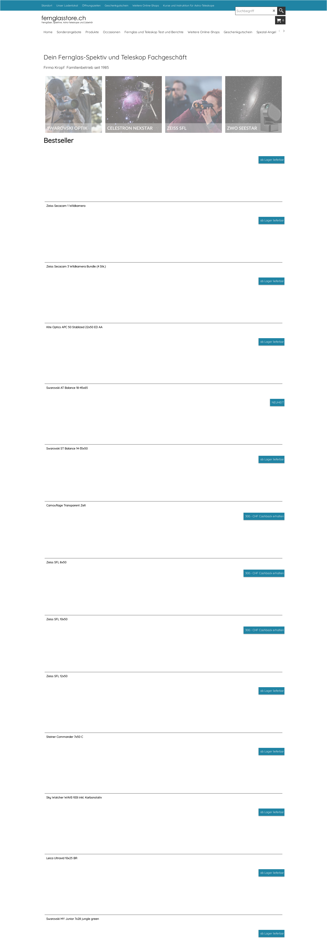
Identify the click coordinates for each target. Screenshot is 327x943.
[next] (283, 31)
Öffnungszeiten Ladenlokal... (87, 783)
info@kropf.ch (199, 861)
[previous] (279, 31)
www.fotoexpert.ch (217, 921)
